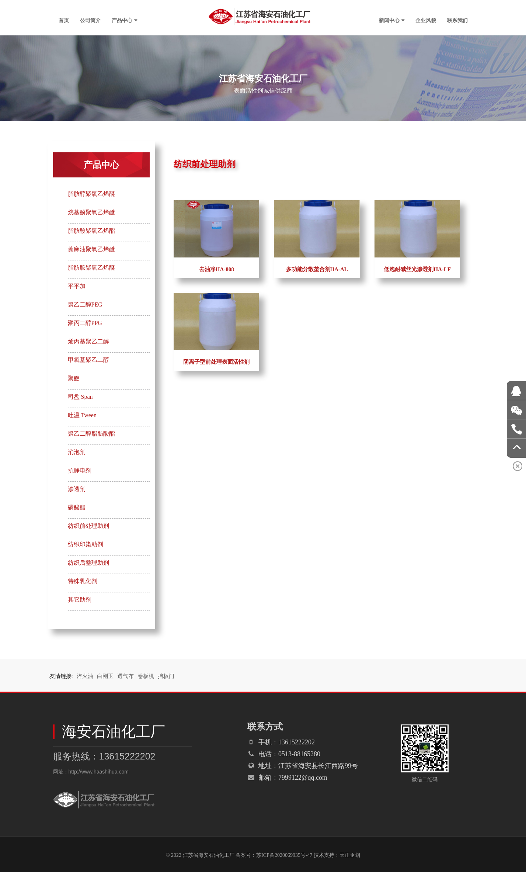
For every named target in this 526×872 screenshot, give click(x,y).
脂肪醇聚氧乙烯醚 (91, 194)
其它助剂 (79, 599)
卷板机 (145, 676)
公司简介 (90, 20)
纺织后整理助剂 (88, 563)
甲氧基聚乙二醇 (88, 360)
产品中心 (122, 20)
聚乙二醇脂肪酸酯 (91, 433)
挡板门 (166, 676)
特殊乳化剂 (82, 581)
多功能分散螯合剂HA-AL (317, 269)
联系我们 (457, 20)
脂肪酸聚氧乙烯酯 (91, 231)
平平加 (77, 286)
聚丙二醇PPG (85, 323)
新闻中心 (389, 20)
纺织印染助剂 (85, 544)
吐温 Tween (82, 415)
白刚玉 (105, 676)
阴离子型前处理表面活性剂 (216, 362)
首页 (64, 20)
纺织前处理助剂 (88, 526)
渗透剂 (77, 489)
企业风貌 (425, 20)
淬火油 (85, 676)
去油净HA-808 (216, 269)
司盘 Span (80, 397)
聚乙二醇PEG (85, 304)
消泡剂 (77, 452)
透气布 (125, 676)
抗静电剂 (79, 470)
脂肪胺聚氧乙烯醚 (91, 267)
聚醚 (74, 378)
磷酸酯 (77, 507)
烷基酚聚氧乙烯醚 (91, 212)
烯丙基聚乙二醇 (88, 341)
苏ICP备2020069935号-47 (284, 855)
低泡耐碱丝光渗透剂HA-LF (417, 269)
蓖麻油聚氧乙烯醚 (91, 249)
